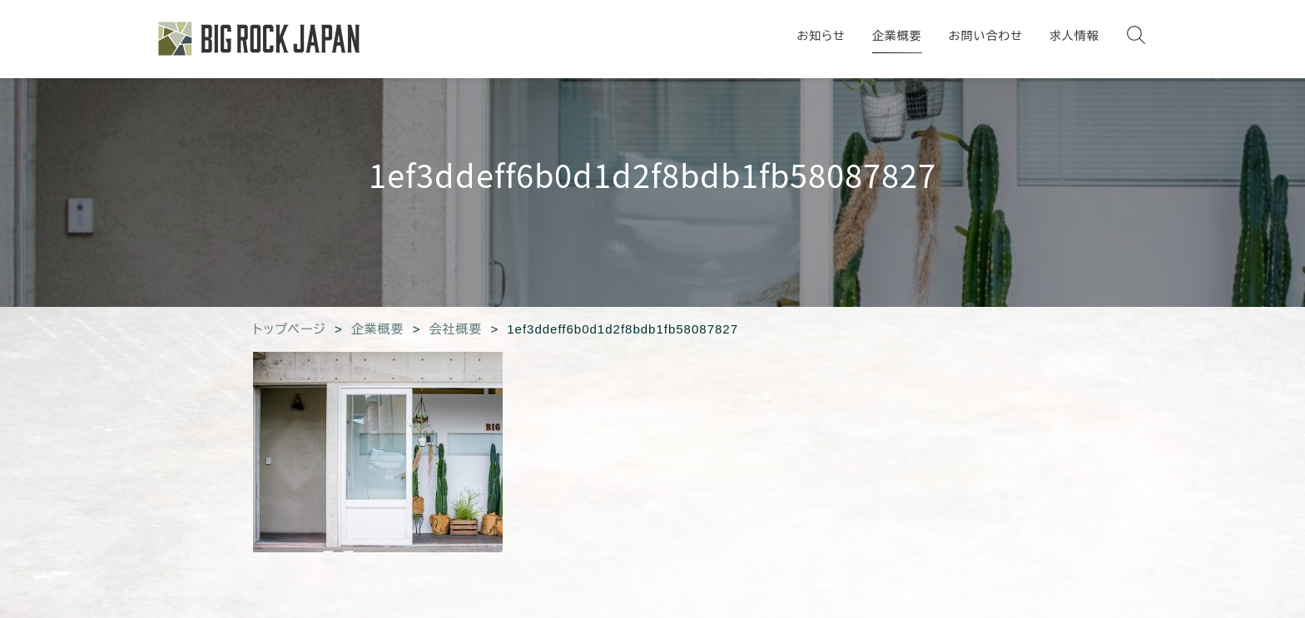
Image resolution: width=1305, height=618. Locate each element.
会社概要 (455, 329)
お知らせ (820, 35)
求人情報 (1074, 35)
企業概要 (897, 35)
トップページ (289, 329)
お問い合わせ (986, 35)
